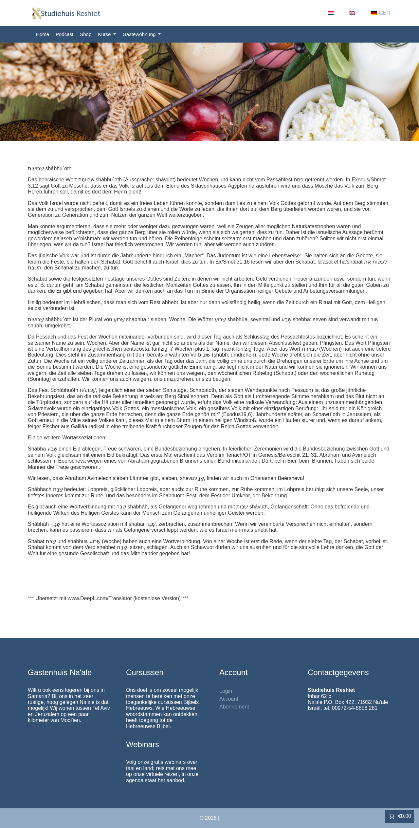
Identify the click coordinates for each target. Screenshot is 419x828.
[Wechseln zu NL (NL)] (335, 13)
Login (225, 691)
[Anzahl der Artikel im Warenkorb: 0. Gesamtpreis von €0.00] (399, 816)
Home (42, 34)
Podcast (64, 34)
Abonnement (234, 706)
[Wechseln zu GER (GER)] (380, 13)
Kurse (105, 34)
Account (228, 699)
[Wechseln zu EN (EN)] (357, 13)
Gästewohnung (139, 34)
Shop (85, 34)
